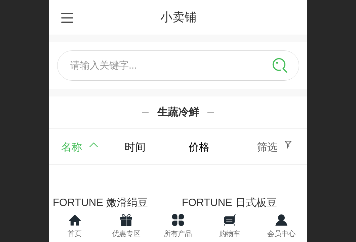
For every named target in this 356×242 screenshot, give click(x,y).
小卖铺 (178, 17)
